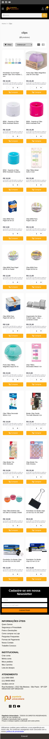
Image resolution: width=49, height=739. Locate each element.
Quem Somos (7, 624)
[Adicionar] (17, 87)
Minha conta (6, 659)
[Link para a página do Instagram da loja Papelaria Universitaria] (3, 2)
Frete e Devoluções (9, 630)
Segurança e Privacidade (11, 627)
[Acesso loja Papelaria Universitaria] (43, 8)
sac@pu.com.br (8, 684)
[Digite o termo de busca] (22, 15)
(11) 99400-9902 (8, 681)
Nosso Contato (7, 643)
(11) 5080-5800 (8, 678)
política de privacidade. (15, 731)
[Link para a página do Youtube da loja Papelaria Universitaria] (9, 2)
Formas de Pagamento (11, 640)
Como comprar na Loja (11, 633)
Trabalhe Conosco (9, 646)
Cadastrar (24, 610)
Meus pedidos (7, 662)
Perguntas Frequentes (10, 637)
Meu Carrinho (7, 665)
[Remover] (8, 87)
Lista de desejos (8, 668)
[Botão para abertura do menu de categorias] (3, 8)
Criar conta (6, 656)
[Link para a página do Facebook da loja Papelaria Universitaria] (6, 2)
